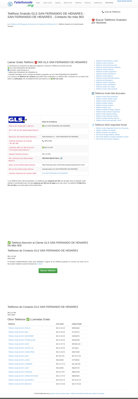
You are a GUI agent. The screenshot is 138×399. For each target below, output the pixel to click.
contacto (39, 264)
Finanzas (88, 3)
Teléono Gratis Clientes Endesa (106, 114)
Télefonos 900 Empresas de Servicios (23, 24)
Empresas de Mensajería (104, 80)
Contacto (101, 393)
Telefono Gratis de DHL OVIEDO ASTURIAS (23, 376)
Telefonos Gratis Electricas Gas (106, 65)
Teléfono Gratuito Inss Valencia (106, 132)
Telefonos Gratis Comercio (105, 63)
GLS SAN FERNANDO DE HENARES (55, 173)
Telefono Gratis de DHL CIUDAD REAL (21, 352)
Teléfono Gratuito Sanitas (104, 103)
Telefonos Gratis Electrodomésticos (108, 78)
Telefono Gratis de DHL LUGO (18, 368)
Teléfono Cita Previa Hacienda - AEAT (108, 120)
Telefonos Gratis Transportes (105, 82)
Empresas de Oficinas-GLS (48, 24)
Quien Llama (47, 3)
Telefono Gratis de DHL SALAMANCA (21, 380)
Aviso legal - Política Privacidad (72, 393)
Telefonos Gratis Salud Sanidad (106, 89)
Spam (38, 3)
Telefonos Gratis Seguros (104, 76)
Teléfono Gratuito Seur (103, 107)
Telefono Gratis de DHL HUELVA (19, 328)
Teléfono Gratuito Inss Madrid (106, 130)
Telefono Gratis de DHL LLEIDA (19, 360)
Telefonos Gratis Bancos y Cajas (107, 61)
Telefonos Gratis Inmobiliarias (106, 84)
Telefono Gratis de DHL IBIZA (18, 332)
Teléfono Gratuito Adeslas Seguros (107, 118)
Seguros (58, 3)
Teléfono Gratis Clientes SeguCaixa (108, 112)
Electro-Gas (68, 3)
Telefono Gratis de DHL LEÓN (18, 356)
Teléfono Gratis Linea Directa (105, 101)
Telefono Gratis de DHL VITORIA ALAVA (21, 340)
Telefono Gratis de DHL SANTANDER (21, 336)
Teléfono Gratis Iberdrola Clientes (107, 116)
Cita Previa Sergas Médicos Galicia (108, 134)
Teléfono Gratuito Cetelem (105, 105)
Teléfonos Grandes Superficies (106, 71)
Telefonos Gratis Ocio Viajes (105, 87)
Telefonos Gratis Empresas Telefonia (108, 67)
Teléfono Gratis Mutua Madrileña (107, 97)
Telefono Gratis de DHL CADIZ (18, 344)
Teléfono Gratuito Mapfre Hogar (106, 99)
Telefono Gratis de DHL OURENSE (20, 372)
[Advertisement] (48, 43)
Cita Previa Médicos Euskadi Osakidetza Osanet (112, 137)
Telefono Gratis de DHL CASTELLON (20, 348)
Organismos (98, 3)
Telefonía (78, 3)
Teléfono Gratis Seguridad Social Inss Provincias (112, 128)
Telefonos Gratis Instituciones (106, 74)
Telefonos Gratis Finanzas (104, 69)
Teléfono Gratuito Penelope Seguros (108, 109)
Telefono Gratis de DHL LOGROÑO (20, 364)
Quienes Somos (55, 393)
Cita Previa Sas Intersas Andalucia (107, 139)
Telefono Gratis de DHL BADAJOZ (19, 384)
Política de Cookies (90, 393)
